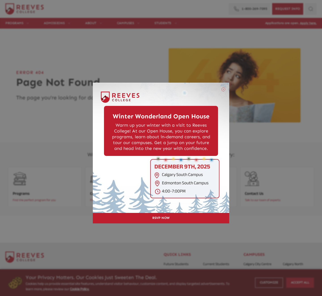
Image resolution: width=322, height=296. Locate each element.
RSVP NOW (160, 218)
